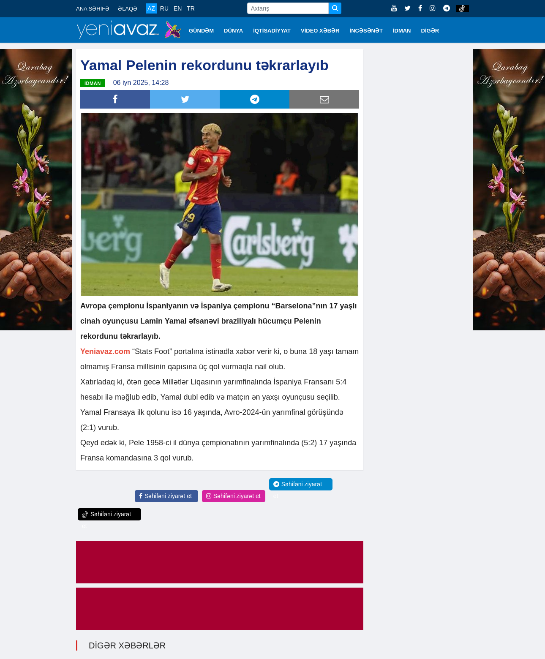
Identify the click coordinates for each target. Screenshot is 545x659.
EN (178, 8)
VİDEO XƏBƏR (320, 30)
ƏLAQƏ (127, 8)
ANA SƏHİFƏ (92, 8)
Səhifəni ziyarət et (165, 496)
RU (164, 8)
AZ (151, 8)
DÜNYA (233, 30)
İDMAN (402, 30)
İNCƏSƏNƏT (366, 30)
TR (191, 8)
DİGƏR (430, 30)
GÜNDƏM (201, 30)
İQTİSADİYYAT (272, 30)
